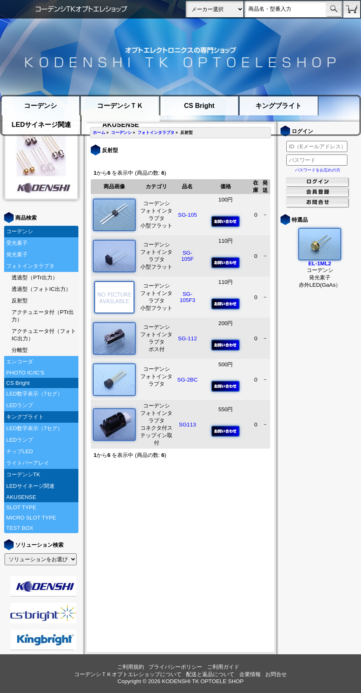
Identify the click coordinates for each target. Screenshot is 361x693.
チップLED (19, 451)
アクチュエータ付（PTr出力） (43, 316)
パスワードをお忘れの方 (317, 170)
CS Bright (199, 105)
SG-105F (187, 256)
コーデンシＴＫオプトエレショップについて (128, 674)
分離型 (20, 350)
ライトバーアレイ (27, 463)
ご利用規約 (130, 667)
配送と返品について (210, 674)
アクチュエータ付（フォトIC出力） (44, 335)
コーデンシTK (23, 474)
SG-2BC (187, 380)
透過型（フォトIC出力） (41, 289)
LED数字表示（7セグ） (34, 394)
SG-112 (187, 338)
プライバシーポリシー (175, 667)
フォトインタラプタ (30, 266)
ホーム (99, 132)
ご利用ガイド (223, 667)
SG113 (187, 424)
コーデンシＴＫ (120, 105)
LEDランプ (19, 405)
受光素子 (17, 243)
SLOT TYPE (21, 507)
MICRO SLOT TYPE (31, 518)
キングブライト (278, 105)
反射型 (20, 300)
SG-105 (187, 215)
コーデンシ (40, 105)
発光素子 (17, 254)
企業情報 (250, 674)
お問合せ (276, 674)
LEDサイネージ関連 (41, 124)
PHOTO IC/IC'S (25, 373)
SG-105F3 (187, 297)
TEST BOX (19, 528)
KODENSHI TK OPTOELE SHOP (202, 681)
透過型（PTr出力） (35, 277)
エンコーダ (19, 361)
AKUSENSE (21, 497)
